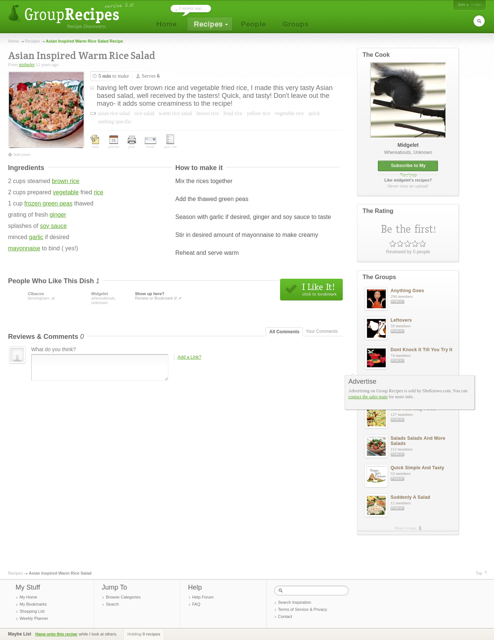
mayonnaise (24, 248)
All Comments (284, 331)
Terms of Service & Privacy (302, 609)
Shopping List (32, 611)
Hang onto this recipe (56, 634)
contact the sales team (368, 396)
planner (113, 142)
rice (98, 192)
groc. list (170, 142)
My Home (28, 597)
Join (461, 4)
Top (479, 573)
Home (13, 41)
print (132, 142)
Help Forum (203, 597)
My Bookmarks (33, 604)
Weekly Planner (34, 618)
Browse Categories (123, 597)
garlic (36, 237)
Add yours (22, 154)
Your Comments (322, 331)
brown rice (66, 181)
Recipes (32, 41)
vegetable (66, 192)
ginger (58, 214)
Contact (285, 616)
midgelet (27, 64)
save (95, 142)
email (150, 143)
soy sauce (53, 226)
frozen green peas (48, 203)
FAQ (196, 604)
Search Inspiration (294, 602)
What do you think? (53, 349)
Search (112, 604)
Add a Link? (189, 357)
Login (477, 4)
